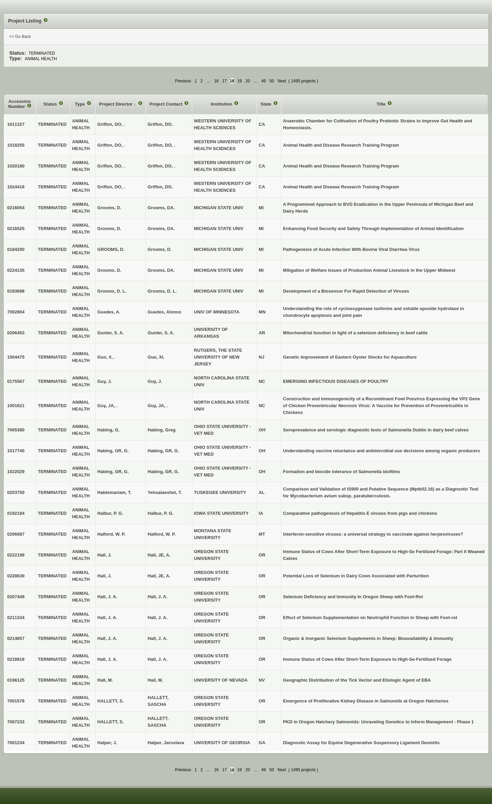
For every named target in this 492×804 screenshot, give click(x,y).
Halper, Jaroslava (166, 742)
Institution (222, 104)
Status (50, 104)
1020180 (16, 166)
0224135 (16, 270)
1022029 (16, 471)
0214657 (16, 638)
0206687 (16, 534)
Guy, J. (155, 381)
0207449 (16, 596)
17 (224, 81)
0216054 (16, 207)
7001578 (16, 701)
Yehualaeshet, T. (165, 492)
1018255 (16, 145)
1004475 (16, 357)
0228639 (16, 575)
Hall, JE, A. (159, 555)
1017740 (16, 450)
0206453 (16, 332)
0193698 (16, 291)
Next (281, 81)
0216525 (16, 228)
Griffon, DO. (160, 124)
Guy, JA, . (158, 405)
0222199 (16, 555)
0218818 (16, 659)
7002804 (16, 311)
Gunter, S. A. (161, 332)
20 (247, 81)
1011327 (16, 124)
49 (263, 81)
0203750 (16, 492)
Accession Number (19, 104)
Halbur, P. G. (161, 513)
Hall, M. (155, 680)
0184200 (16, 249)
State (267, 104)
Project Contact (167, 104)
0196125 (16, 680)
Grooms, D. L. (162, 291)
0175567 (16, 381)
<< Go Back (20, 36)
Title (382, 104)
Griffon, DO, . (161, 145)
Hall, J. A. (157, 596)
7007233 (16, 721)
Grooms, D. (160, 249)
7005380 (16, 429)
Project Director (116, 104)
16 (216, 81)
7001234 (16, 742)
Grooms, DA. (161, 207)
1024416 (16, 186)
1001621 (16, 405)
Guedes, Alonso (164, 311)
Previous (183, 81)
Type (80, 104)
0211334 (16, 617)
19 (239, 81)
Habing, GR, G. (163, 450)
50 (272, 81)
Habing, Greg (162, 429)
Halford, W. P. (162, 534)
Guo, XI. (156, 357)
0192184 (16, 513)
